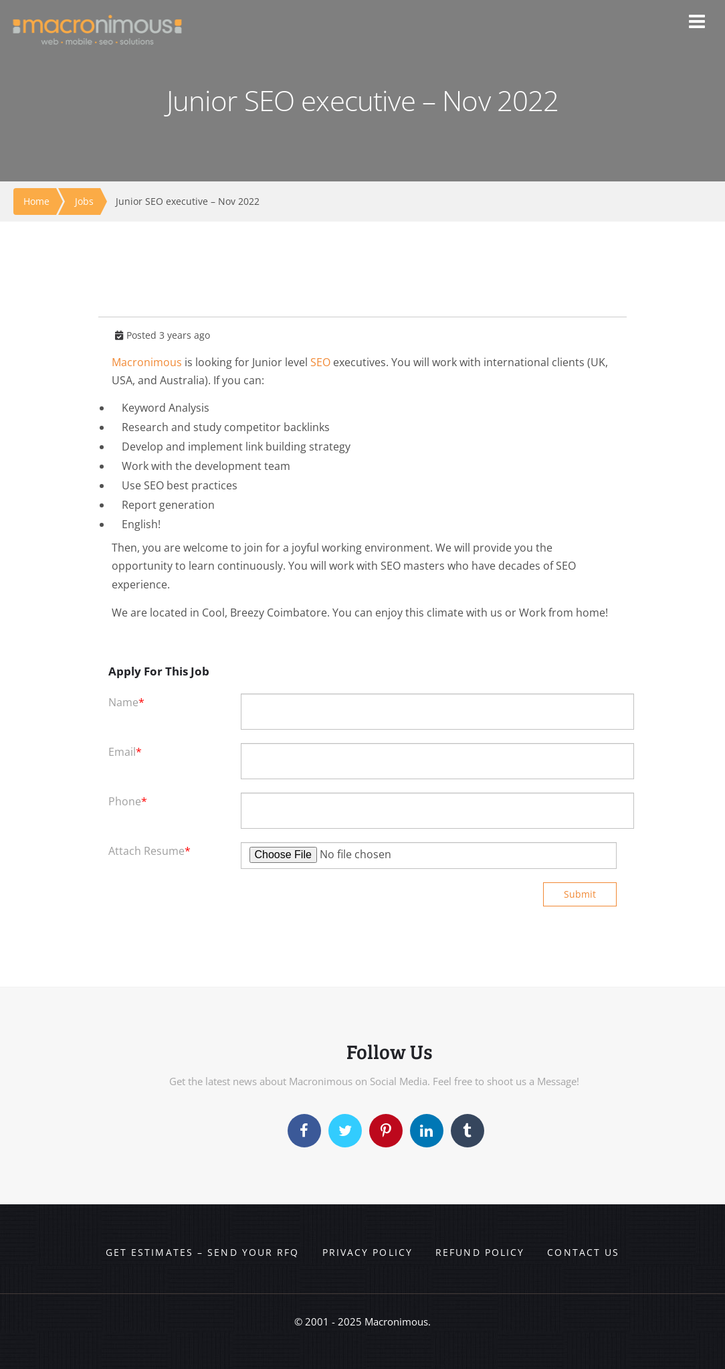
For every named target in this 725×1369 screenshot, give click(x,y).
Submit (580, 894)
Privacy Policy (367, 1252)
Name (126, 702)
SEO (320, 362)
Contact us (583, 1252)
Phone (127, 801)
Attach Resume (149, 850)
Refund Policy (479, 1252)
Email (125, 751)
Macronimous (147, 362)
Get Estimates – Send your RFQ (203, 1252)
